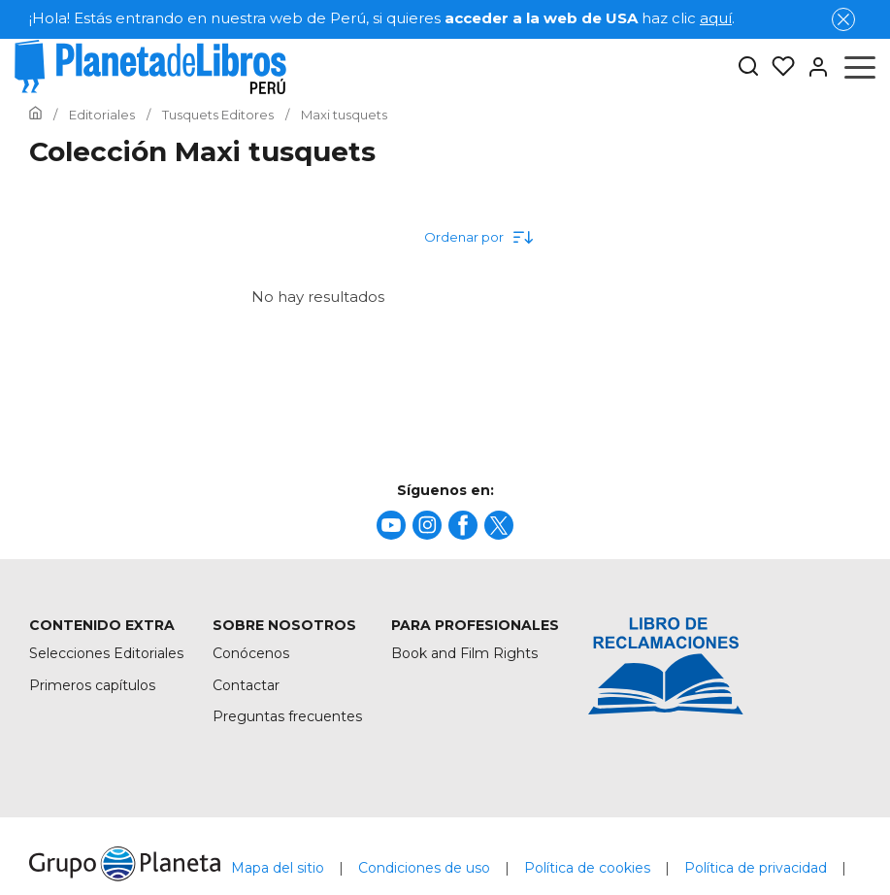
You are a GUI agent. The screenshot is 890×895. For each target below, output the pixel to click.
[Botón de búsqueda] (748, 67)
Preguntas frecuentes (287, 716)
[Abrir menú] (859, 67)
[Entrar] (812, 67)
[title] (391, 525)
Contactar (246, 685)
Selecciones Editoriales (106, 653)
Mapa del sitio (277, 868)
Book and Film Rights (464, 653)
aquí (716, 18)
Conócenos (251, 653)
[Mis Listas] (777, 67)
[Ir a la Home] (35, 114)
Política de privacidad (755, 868)
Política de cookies (587, 868)
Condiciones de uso (424, 868)
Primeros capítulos (92, 685)
